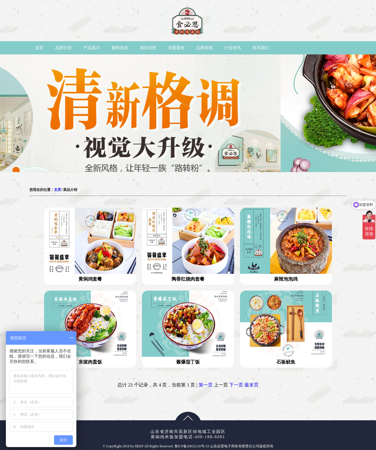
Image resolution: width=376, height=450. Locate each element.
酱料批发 (120, 48)
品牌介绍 (63, 48)
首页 (39, 48)
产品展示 (91, 48)
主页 (57, 190)
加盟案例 (176, 48)
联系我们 (261, 48)
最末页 (251, 384)
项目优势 (148, 48)
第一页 (206, 384)
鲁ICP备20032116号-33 (192, 446)
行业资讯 (232, 48)
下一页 (236, 384)
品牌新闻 (204, 48)
